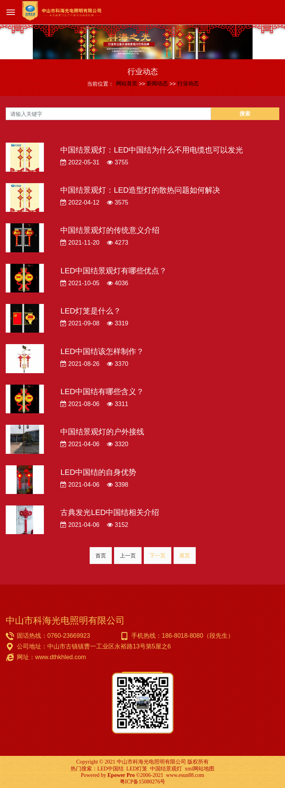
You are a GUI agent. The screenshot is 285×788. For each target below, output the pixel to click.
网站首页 (126, 83)
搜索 (245, 113)
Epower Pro (121, 775)
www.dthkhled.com (60, 657)
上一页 (128, 555)
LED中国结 (110, 769)
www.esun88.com (185, 775)
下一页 (158, 555)
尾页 (184, 555)
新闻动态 (157, 83)
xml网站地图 (199, 769)
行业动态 (188, 83)
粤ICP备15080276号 (143, 782)
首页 (100, 555)
